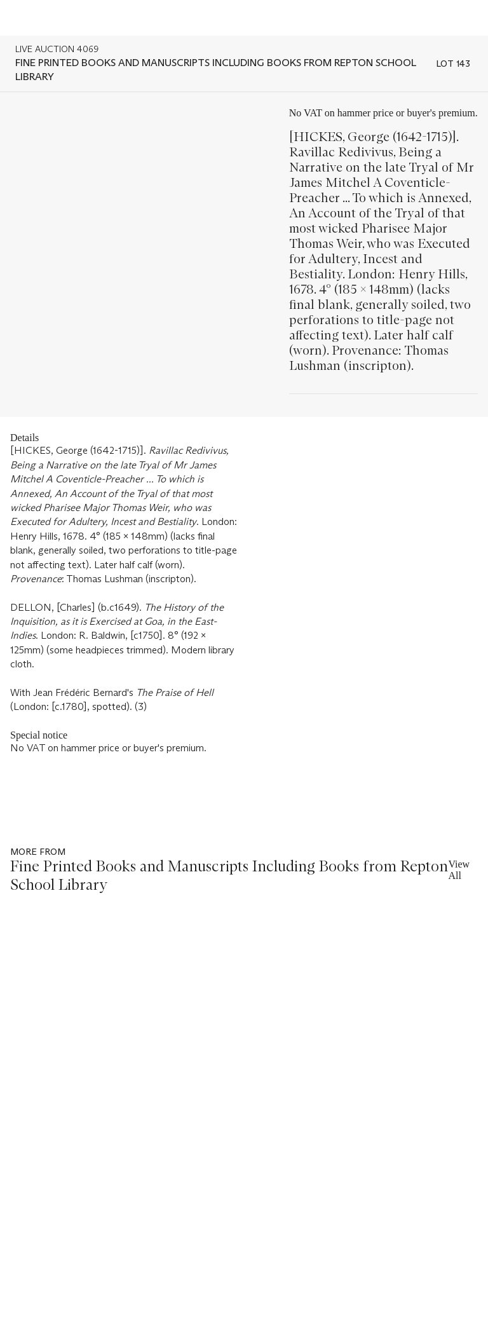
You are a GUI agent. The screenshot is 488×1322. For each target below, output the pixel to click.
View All (459, 870)
